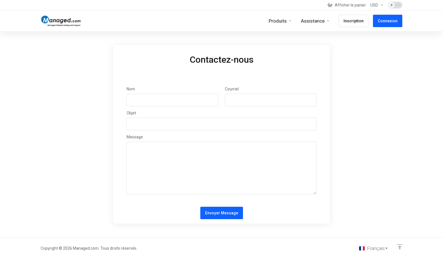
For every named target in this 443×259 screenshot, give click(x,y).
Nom (131, 89)
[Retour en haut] (400, 247)
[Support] (315, 20)
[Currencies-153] (377, 5)
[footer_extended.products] (280, 20)
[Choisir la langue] (374, 248)
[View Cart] (346, 5)
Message (135, 137)
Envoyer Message (221, 213)
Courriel (232, 89)
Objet (131, 113)
